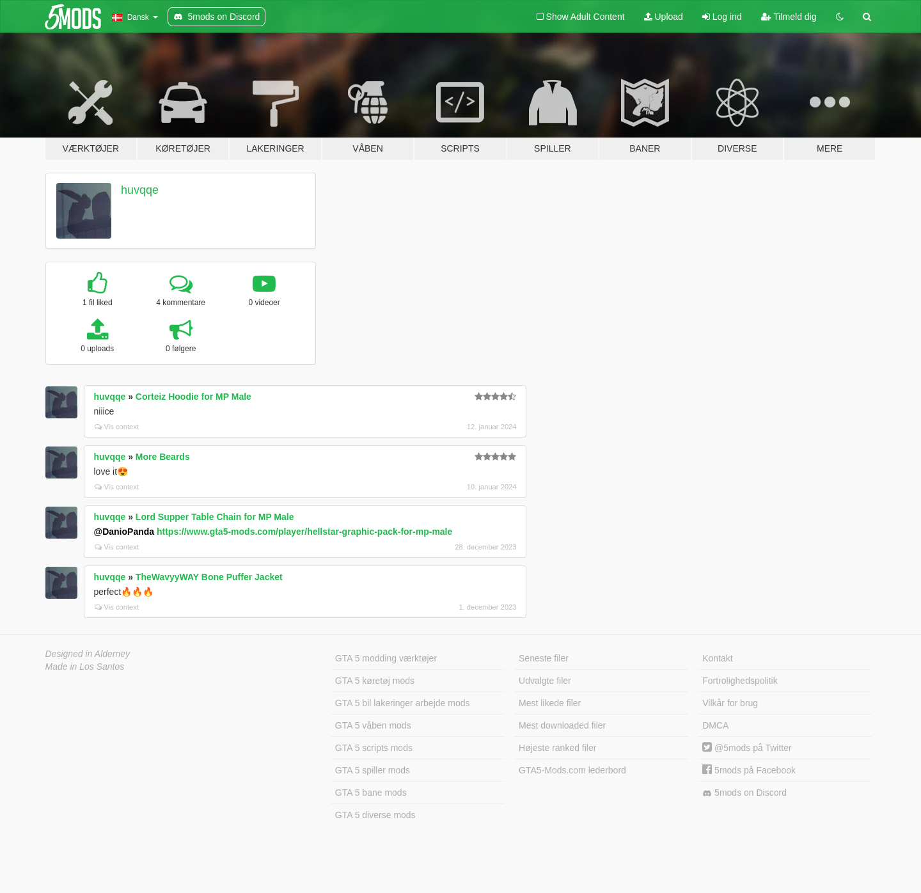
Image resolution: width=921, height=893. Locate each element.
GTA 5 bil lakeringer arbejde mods (402, 703)
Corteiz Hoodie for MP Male (193, 396)
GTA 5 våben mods (373, 725)
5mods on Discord (744, 792)
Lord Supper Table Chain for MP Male (215, 517)
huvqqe (140, 190)
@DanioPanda (124, 531)
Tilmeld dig (789, 17)
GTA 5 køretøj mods (374, 681)
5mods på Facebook (749, 770)
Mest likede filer (550, 703)
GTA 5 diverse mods (375, 815)
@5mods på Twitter (746, 748)
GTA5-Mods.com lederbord (572, 770)
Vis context (117, 427)
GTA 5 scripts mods (374, 748)
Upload (663, 17)
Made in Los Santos (85, 666)
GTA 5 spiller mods (372, 770)
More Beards (163, 457)
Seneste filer (544, 658)
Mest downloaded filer (562, 725)
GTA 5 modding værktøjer (386, 658)
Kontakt (717, 658)
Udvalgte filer (545, 681)
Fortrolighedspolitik (740, 681)
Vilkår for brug (730, 703)
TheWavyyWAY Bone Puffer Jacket (209, 577)
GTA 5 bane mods (371, 792)
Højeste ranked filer (557, 748)
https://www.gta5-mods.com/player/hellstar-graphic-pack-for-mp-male (304, 531)
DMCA (715, 725)
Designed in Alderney (87, 654)
